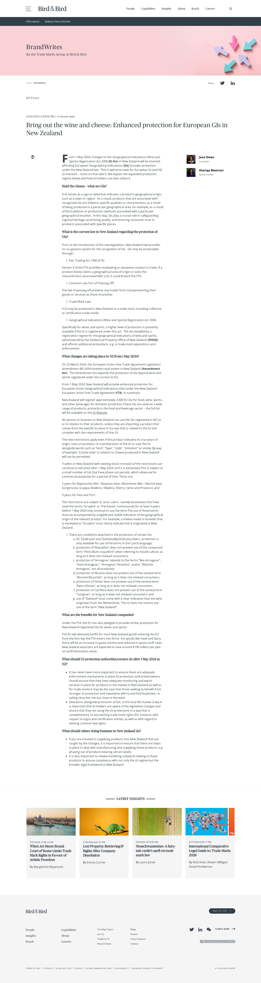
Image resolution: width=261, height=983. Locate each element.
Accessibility (122, 968)
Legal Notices (63, 968)
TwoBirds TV (103, 938)
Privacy (79, 968)
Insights (166, 8)
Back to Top (222, 911)
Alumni (133, 934)
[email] (32, 157)
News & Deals (104, 943)
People (130, 8)
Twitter (222, 83)
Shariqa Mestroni (211, 170)
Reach (195, 8)
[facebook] (32, 188)
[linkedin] (32, 177)
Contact (134, 943)
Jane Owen (206, 157)
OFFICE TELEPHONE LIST (217, 941)
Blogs (133, 929)
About (181, 8)
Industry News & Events (57, 21)
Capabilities (148, 8)
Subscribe (222, 928)
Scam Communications (99, 968)
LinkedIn (233, 83)
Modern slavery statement (148, 968)
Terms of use (33, 968)
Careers (210, 8)
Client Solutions (138, 938)
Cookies (48, 968)
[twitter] (32, 167)
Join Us (100, 934)
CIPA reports (33, 21)
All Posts (32, 98)
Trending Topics (105, 929)
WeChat (209, 929)
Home (29, 83)
